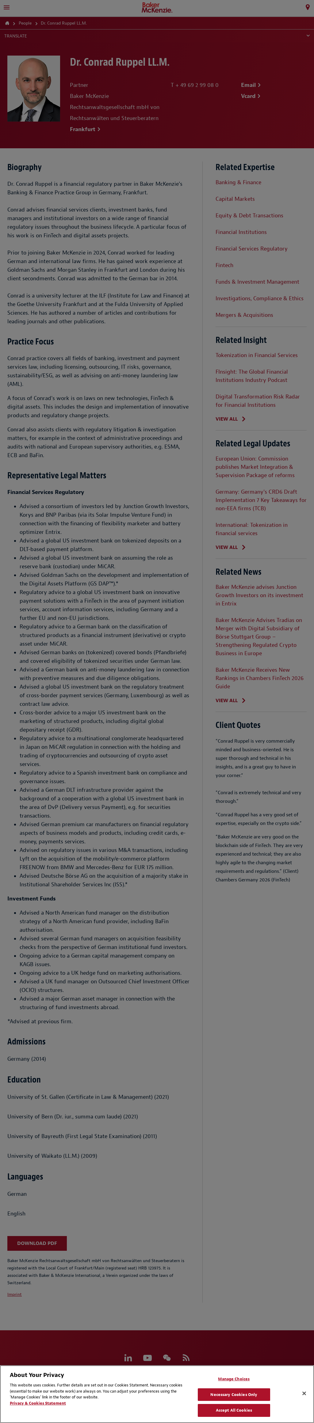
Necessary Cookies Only (233, 1394)
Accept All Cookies (234, 1410)
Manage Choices (234, 1379)
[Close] (304, 1393)
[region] (157, 1394)
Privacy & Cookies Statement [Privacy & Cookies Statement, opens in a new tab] (38, 1403)
